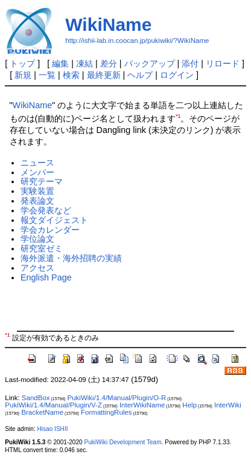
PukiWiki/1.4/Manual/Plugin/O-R (117, 397)
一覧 (47, 75)
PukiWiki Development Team (122, 442)
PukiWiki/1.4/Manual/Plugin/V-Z (53, 405)
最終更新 (104, 75)
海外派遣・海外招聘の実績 (71, 258)
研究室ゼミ (42, 248)
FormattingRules (106, 412)
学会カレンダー (50, 230)
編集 (60, 63)
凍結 (84, 63)
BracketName (42, 412)
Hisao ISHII (52, 429)
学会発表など (46, 210)
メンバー (37, 172)
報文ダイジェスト (54, 220)
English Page (46, 277)
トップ (22, 63)
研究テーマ (42, 181)
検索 (71, 75)
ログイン (177, 75)
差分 (108, 63)
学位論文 (37, 239)
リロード (223, 63)
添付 (190, 63)
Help (189, 405)
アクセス (37, 268)
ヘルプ (140, 75)
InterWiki (227, 405)
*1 (178, 116)
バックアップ (149, 63)
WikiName (108, 24)
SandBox (36, 397)
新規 (22, 75)
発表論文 (37, 201)
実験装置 (37, 191)
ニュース (37, 162)
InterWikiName (142, 405)
